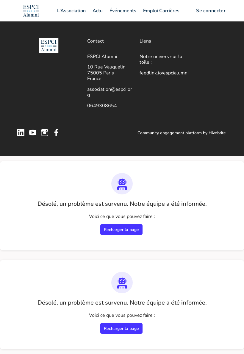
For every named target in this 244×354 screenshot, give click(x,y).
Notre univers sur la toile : (161, 59)
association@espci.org (109, 92)
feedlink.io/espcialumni (164, 73)
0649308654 (102, 105)
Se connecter (211, 10)
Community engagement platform (169, 133)
